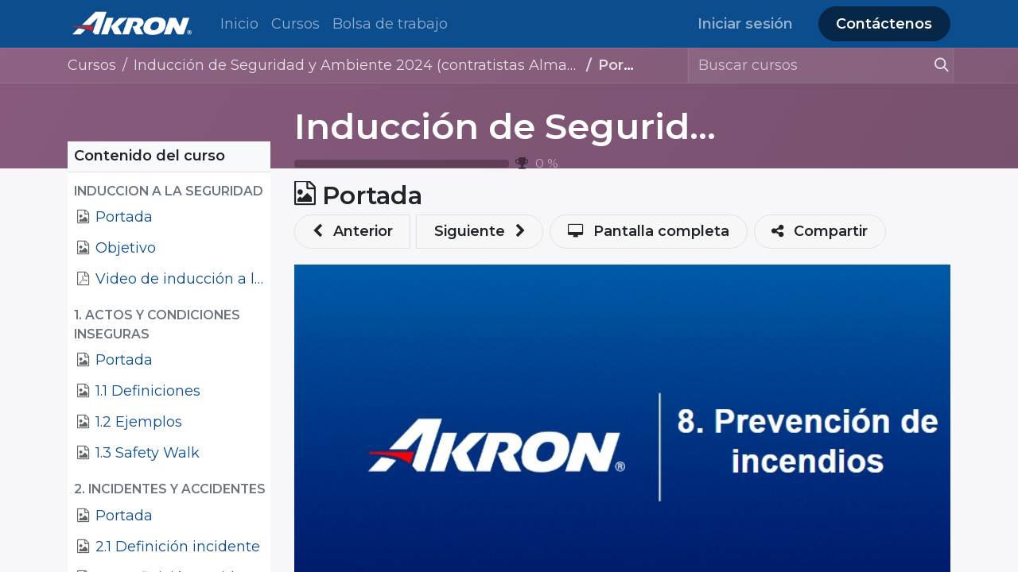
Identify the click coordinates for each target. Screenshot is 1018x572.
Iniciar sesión (745, 24)
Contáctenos (884, 24)
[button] (169, 191)
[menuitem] (239, 24)
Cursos (92, 65)
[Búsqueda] (934, 65)
